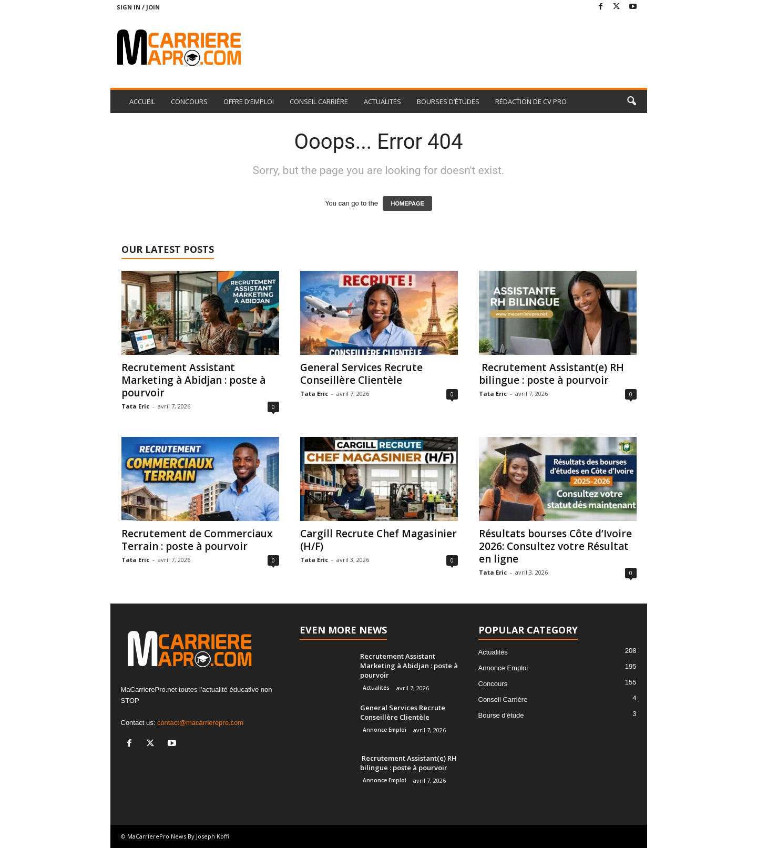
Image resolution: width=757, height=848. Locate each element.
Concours (493, 684)
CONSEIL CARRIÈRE (319, 101)
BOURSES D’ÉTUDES (448, 101)
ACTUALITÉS (382, 101)
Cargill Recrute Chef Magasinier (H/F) (378, 540)
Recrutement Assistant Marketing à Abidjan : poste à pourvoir (193, 380)
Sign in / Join (138, 7)
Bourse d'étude (501, 715)
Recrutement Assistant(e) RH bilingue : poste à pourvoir (551, 374)
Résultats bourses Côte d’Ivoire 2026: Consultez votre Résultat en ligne (555, 546)
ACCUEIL (142, 101)
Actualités (376, 687)
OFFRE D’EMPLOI (248, 101)
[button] (631, 101)
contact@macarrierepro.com (200, 723)
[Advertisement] (455, 48)
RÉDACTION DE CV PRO (531, 101)
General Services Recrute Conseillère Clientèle (361, 374)
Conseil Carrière (503, 699)
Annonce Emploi (384, 729)
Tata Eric (135, 406)
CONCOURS (189, 101)
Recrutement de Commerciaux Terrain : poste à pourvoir (196, 540)
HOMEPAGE (407, 203)
